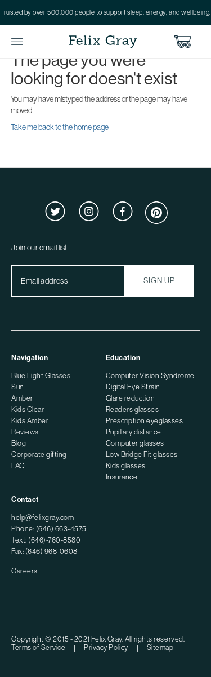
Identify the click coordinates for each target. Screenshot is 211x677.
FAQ (18, 465)
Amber (22, 398)
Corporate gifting (39, 454)
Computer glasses (135, 443)
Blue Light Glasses (40, 375)
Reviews (25, 432)
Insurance (122, 477)
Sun (17, 387)
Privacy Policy (106, 647)
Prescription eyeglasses (144, 420)
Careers (24, 571)
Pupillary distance (133, 432)
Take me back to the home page (60, 127)
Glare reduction (130, 398)
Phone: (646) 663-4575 (49, 528)
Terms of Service (38, 647)
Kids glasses (126, 465)
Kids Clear (27, 409)
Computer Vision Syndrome (150, 375)
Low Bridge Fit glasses (142, 454)
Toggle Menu (17, 42)
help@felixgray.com (42, 517)
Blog (18, 443)
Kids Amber (29, 420)
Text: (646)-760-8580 (45, 540)
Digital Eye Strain (133, 387)
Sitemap (160, 647)
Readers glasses (132, 409)
